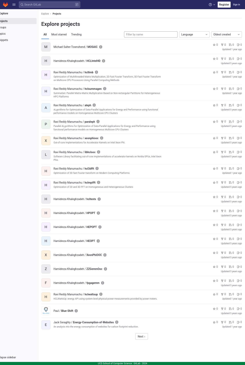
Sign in (236, 4)
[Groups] (24, 27)
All (56, 34)
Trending (87, 34)
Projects (68, 13)
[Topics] (24, 34)
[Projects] (24, 21)
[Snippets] (24, 40)
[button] (14, 5)
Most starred (70, 34)
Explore (56, 13)
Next (147, 336)
